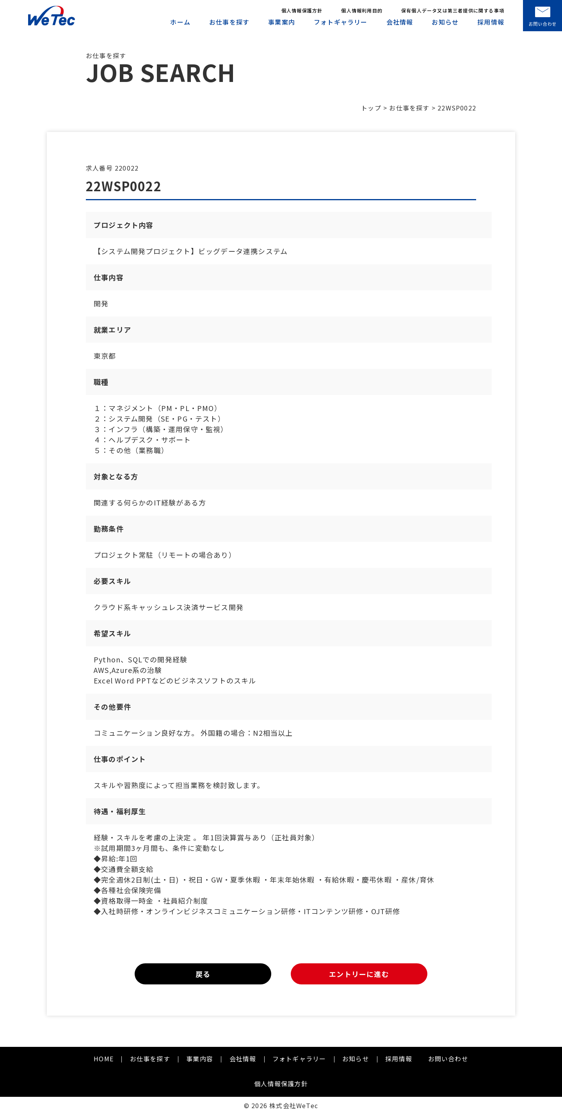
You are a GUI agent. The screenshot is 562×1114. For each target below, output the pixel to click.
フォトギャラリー (341, 22)
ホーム (180, 22)
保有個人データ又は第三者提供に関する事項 (452, 10)
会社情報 (399, 22)
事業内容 (199, 1058)
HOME (104, 1058)
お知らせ (445, 22)
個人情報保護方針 (302, 10)
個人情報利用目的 (361, 10)
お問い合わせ (448, 1058)
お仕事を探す (229, 22)
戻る (203, 974)
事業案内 (281, 22)
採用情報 (490, 22)
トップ (371, 107)
